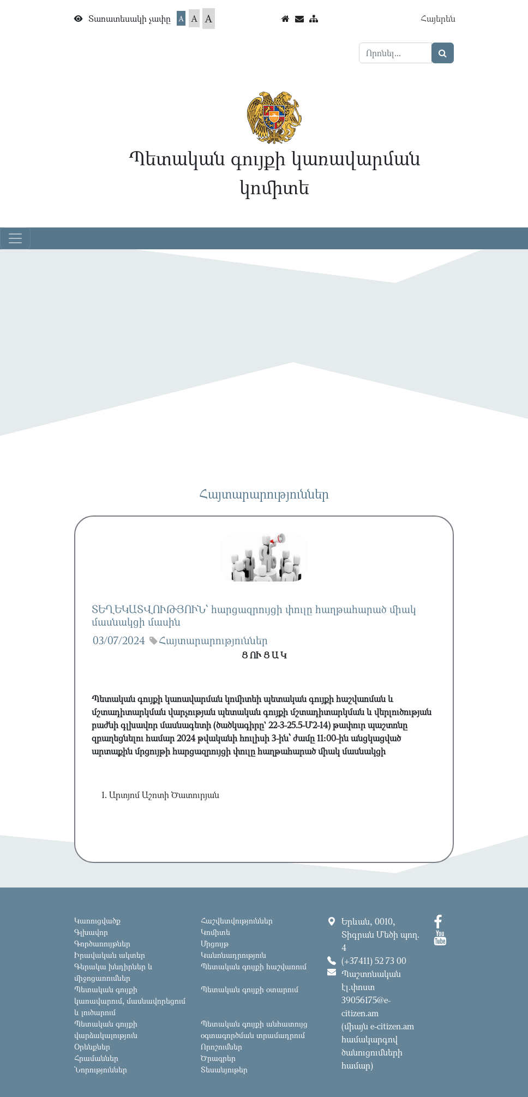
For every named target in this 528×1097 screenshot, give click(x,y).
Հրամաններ (96, 1058)
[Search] (395, 53)
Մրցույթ (215, 943)
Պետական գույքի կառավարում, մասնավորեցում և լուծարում (129, 1000)
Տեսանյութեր (224, 1069)
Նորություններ (100, 1069)
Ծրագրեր (218, 1058)
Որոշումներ (221, 1046)
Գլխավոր (91, 932)
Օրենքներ (92, 1046)
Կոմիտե (215, 932)
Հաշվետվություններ (237, 920)
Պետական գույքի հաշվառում (254, 966)
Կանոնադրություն (233, 955)
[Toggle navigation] (15, 238)
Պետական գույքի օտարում (249, 989)
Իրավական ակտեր (109, 955)
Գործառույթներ (102, 943)
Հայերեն (438, 19)
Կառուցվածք (97, 920)
